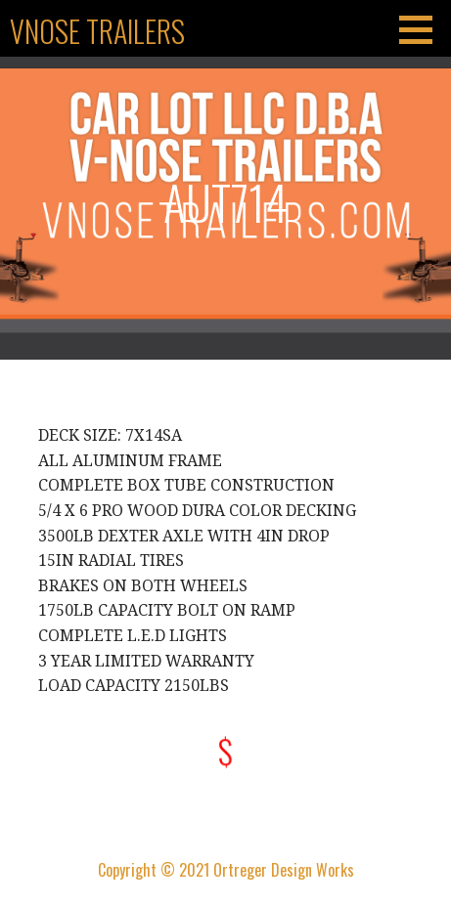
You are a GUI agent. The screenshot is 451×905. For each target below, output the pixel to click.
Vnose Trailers (97, 31)
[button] (422, 29)
